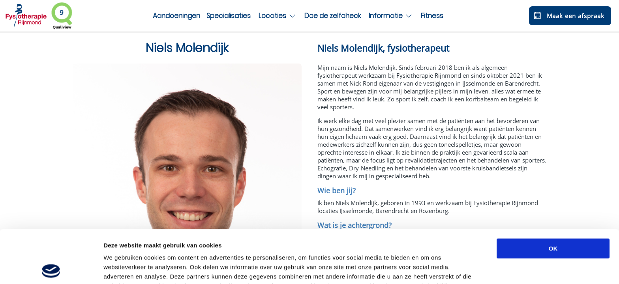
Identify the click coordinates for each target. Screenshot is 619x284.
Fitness (432, 16)
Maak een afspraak (568, 15)
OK (553, 195)
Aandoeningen (176, 16)
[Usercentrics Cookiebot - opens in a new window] (51, 269)
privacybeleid (248, 242)
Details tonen (426, 268)
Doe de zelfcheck (332, 16)
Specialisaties (228, 16)
